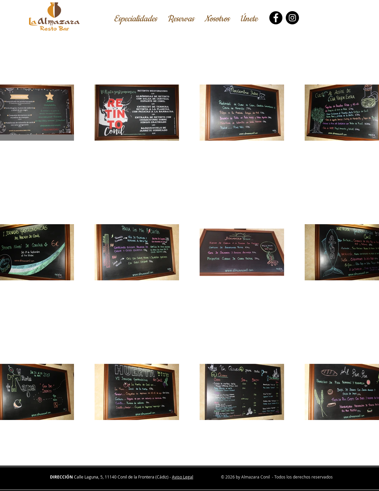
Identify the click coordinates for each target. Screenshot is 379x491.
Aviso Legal (182, 477)
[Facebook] (275, 17)
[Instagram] (292, 17)
